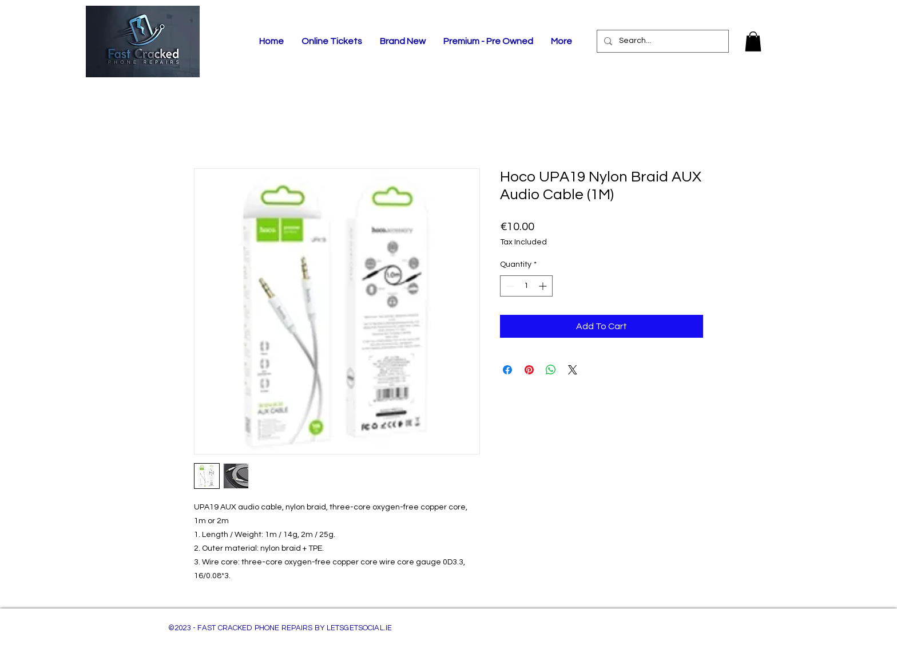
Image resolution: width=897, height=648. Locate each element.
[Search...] (661, 41)
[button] (753, 41)
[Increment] (544, 286)
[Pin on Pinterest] (529, 370)
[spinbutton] (526, 286)
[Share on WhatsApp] (551, 370)
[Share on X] (573, 370)
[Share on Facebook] (507, 370)
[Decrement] (509, 286)
